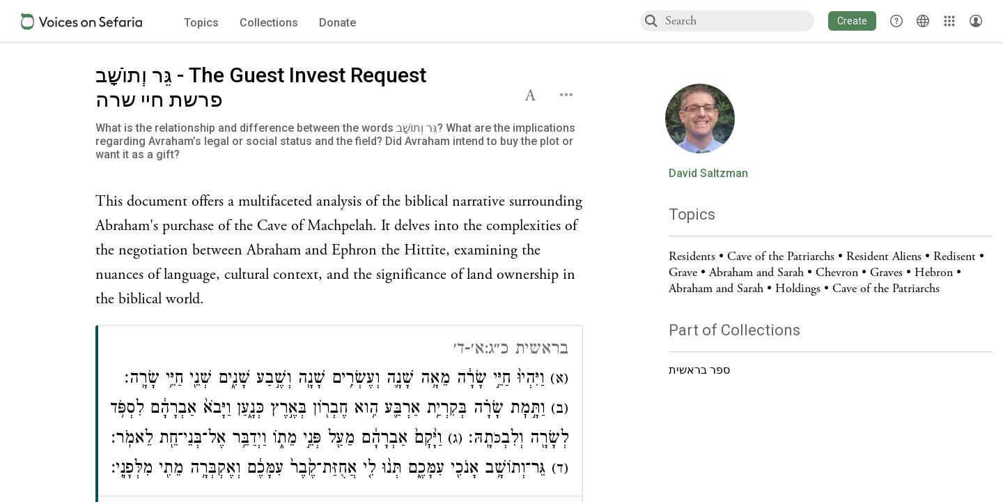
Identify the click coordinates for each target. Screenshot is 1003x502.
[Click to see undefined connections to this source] (339, 251)
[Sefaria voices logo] (81, 21)
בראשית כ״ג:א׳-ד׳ (510, 350)
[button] (852, 21)
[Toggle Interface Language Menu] (923, 21)
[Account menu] (976, 21)
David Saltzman (708, 173)
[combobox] (739, 20)
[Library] (949, 21)
